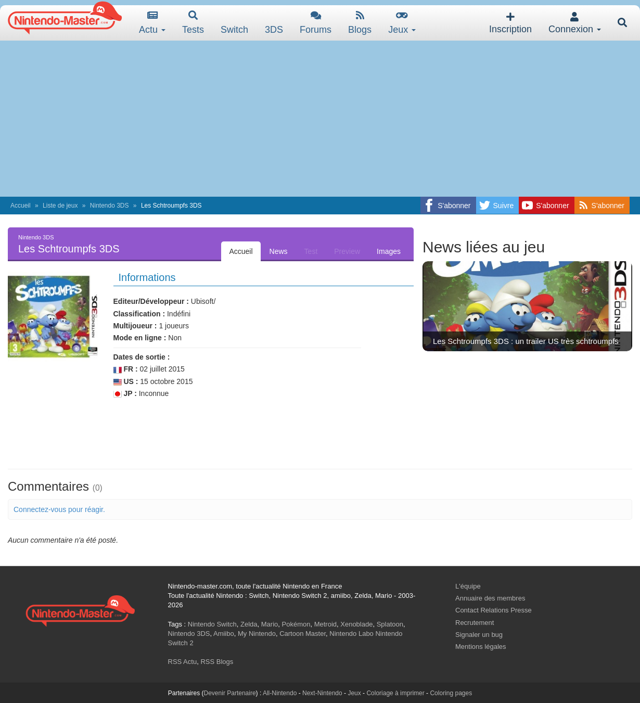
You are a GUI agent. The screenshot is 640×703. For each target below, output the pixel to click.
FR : (125, 369)
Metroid (325, 624)
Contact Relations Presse (493, 610)
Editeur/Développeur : (151, 301)
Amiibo (223, 633)
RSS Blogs (216, 662)
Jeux (402, 22)
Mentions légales (480, 646)
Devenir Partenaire (230, 693)
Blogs (360, 22)
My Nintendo (257, 633)
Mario (269, 624)
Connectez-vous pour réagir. (59, 509)
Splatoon (390, 624)
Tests (193, 22)
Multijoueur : (135, 326)
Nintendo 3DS (109, 205)
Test (311, 251)
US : (125, 381)
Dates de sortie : (141, 357)
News (279, 251)
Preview (347, 251)
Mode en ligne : (140, 338)
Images (389, 251)
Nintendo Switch (212, 624)
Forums (315, 22)
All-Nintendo (280, 693)
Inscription (510, 23)
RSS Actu (182, 662)
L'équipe (468, 586)
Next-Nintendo (322, 693)
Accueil (20, 205)
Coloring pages (451, 693)
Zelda (249, 624)
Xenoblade (356, 624)
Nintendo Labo (351, 633)
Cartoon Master (302, 633)
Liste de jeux (60, 205)
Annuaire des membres (490, 598)
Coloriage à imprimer (395, 693)
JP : (125, 393)
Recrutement (474, 623)
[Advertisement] (320, 118)
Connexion (574, 23)
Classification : (139, 314)
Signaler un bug (479, 634)
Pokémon (296, 624)
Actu (152, 22)
